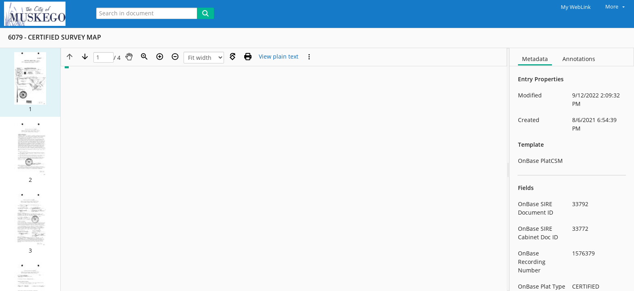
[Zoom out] (175, 56)
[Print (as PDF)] (248, 56)
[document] (571, 169)
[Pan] (129, 56)
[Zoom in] (160, 56)
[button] (30, 82)
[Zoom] (144, 56)
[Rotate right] (232, 56)
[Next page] (85, 56)
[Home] (42, 14)
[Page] (103, 57)
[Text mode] (278, 56)
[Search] (205, 13)
